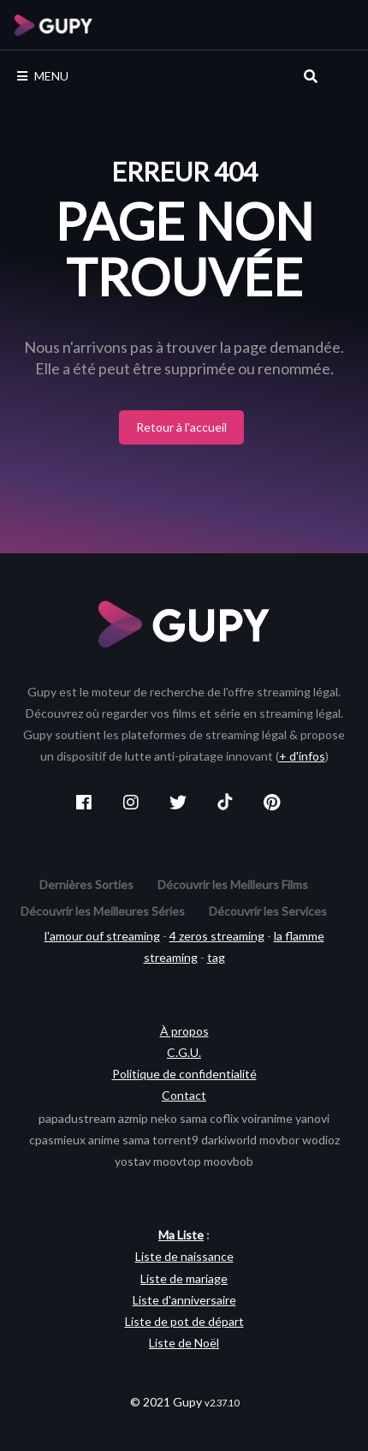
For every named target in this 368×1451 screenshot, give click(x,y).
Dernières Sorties (86, 884)
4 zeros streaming (216, 936)
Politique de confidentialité (184, 1073)
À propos (184, 1031)
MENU (42, 76)
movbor (279, 1139)
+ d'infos (302, 756)
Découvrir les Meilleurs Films (232, 884)
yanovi (312, 1118)
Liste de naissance (184, 1256)
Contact (184, 1095)
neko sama (179, 1118)
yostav (133, 1161)
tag (216, 957)
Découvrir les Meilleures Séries (103, 911)
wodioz (321, 1139)
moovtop (177, 1161)
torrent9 (175, 1139)
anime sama (119, 1139)
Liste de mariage (184, 1278)
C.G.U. (184, 1052)
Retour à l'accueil (181, 427)
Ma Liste (181, 1234)
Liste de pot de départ (184, 1321)
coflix (224, 1118)
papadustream (77, 1118)
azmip (133, 1118)
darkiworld (229, 1139)
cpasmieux (57, 1139)
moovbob (228, 1161)
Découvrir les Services (268, 911)
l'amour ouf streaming (102, 936)
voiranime (267, 1118)
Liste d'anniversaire (184, 1300)
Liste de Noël (184, 1342)
